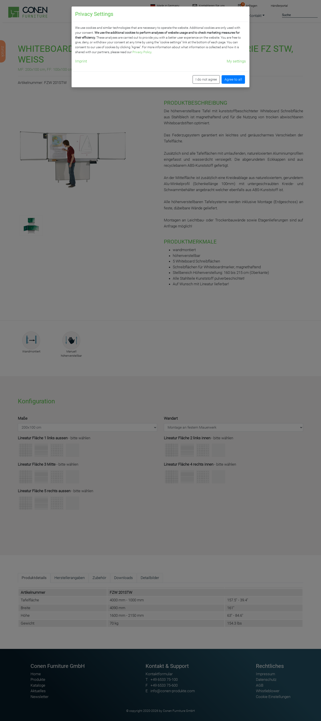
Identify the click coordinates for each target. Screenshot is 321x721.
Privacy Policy (141, 52)
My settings (236, 61)
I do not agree (206, 79)
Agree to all (233, 79)
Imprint (81, 61)
